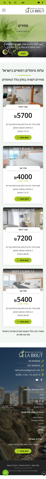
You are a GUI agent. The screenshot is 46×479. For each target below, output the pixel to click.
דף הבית (26, 31)
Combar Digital (33, 471)
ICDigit (19, 471)
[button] (3, 10)
